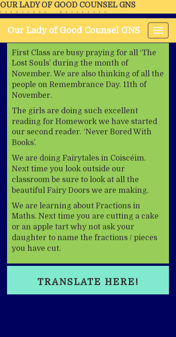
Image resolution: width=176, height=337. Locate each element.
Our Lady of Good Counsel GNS (68, 5)
